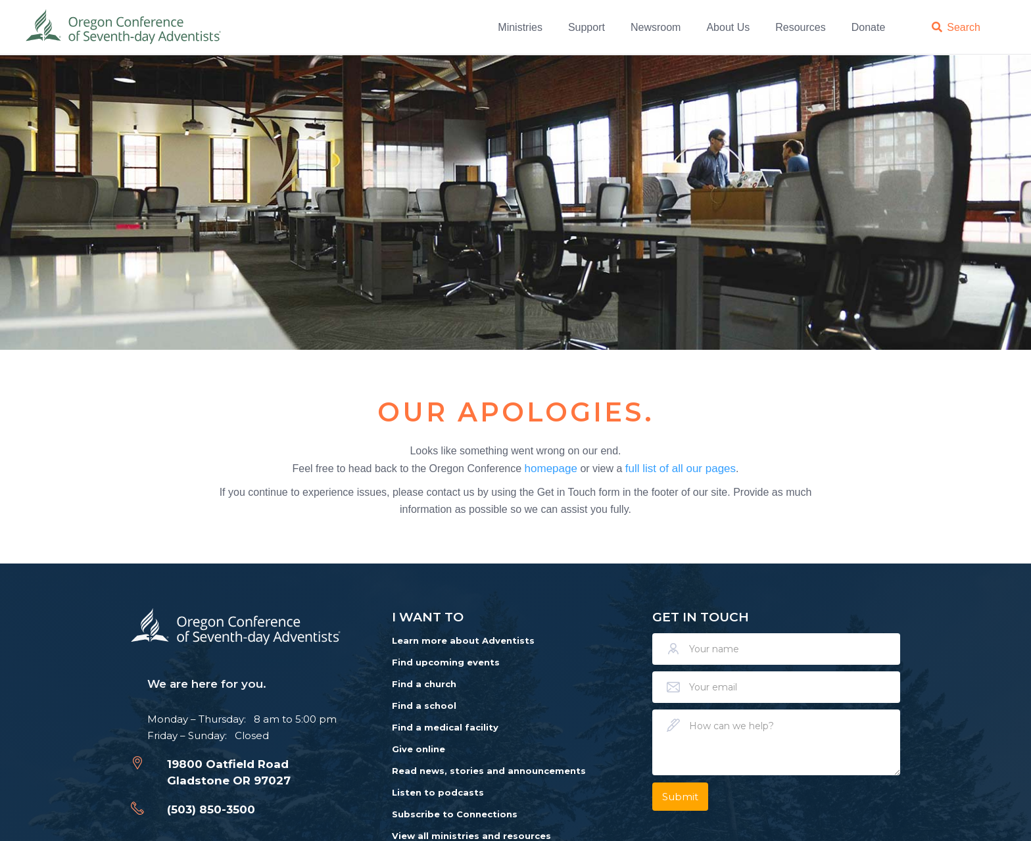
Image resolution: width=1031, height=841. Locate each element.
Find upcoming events (446, 662)
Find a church (424, 684)
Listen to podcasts (438, 792)
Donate (868, 27)
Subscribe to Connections (454, 814)
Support (586, 27)
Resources (800, 27)
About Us (728, 27)
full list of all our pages (680, 467)
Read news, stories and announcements (489, 770)
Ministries (520, 27)
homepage (551, 467)
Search (963, 27)
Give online (418, 749)
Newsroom (656, 27)
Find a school (424, 705)
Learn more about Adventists (463, 640)
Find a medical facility (445, 727)
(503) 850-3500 (211, 809)
